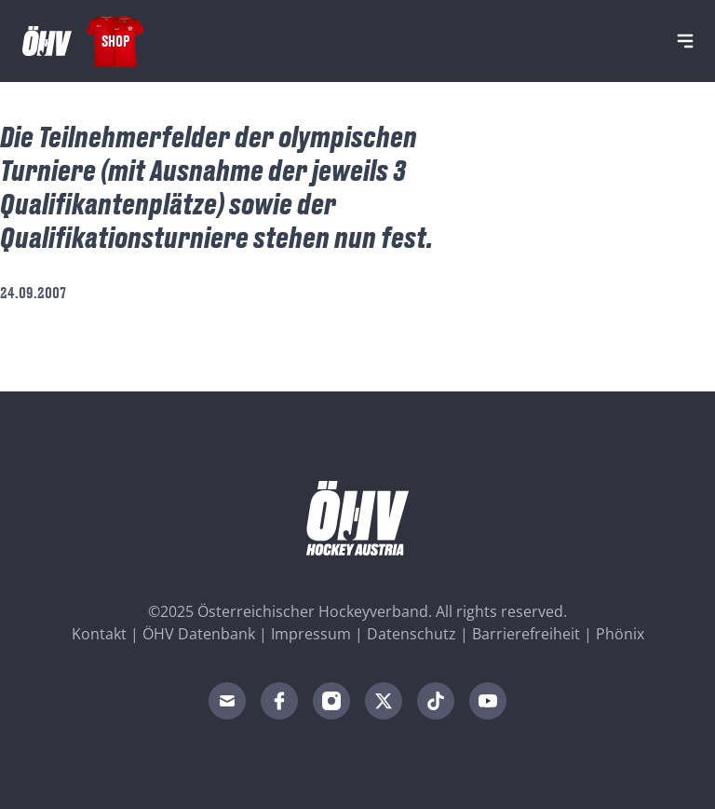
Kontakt (99, 634)
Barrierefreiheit (526, 634)
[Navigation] (685, 41)
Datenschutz (411, 634)
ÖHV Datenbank (198, 634)
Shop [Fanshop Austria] (115, 40)
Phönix (620, 634)
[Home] (47, 41)
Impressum (311, 634)
